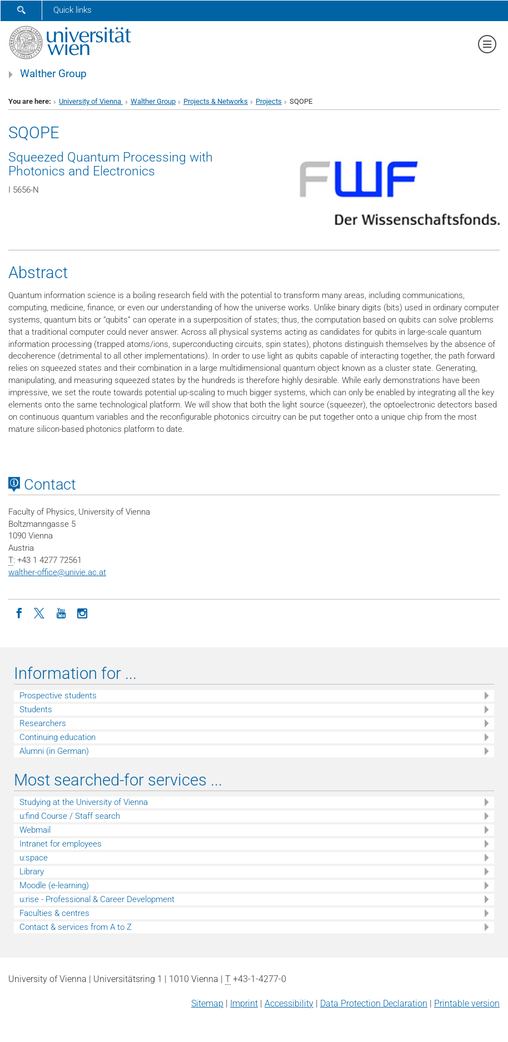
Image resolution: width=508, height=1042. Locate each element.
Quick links (72, 10)
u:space (33, 858)
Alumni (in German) (54, 751)
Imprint (244, 1003)
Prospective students (58, 696)
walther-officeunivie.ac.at (57, 572)
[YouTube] (61, 612)
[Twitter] (40, 612)
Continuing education (57, 737)
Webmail (35, 830)
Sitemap (207, 1003)
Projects (269, 101)
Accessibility (289, 1003)
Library (31, 872)
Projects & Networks (215, 101)
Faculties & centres (54, 913)
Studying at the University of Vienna (83, 802)
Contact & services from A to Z (75, 927)
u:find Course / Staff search (69, 816)
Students (35, 709)
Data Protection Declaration (373, 1003)
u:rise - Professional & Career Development (97, 899)
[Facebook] (18, 612)
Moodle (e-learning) (54, 885)
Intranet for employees (60, 844)
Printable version (467, 1003)
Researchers (42, 723)
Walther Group (53, 74)
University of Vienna (91, 101)
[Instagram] (82, 612)
